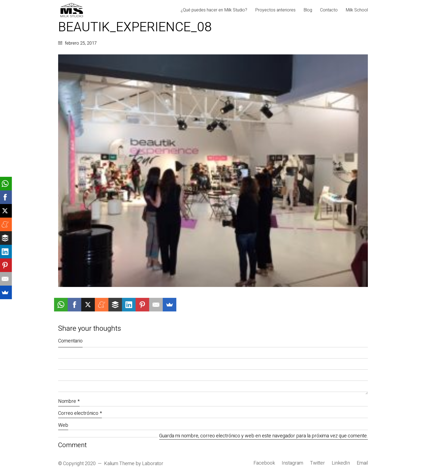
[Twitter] (317, 463)
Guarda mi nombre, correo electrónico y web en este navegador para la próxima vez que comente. (263, 436)
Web (63, 425)
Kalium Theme (119, 463)
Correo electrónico (80, 413)
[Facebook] (264, 463)
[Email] (362, 463)
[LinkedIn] (341, 463)
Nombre (69, 401)
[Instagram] (292, 463)
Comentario (70, 341)
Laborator (152, 463)
